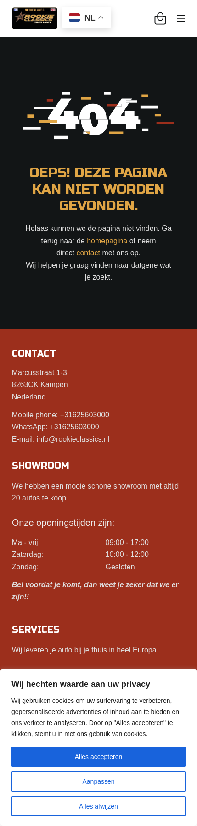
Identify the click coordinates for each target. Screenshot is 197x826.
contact (88, 253)
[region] (98, 747)
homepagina (107, 241)
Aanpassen (98, 781)
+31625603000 (84, 415)
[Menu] (181, 18)
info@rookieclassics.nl (73, 439)
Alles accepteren (99, 756)
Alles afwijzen (98, 806)
